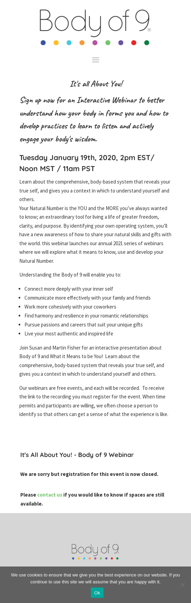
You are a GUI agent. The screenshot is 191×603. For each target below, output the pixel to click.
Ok (97, 592)
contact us (50, 494)
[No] (182, 584)
